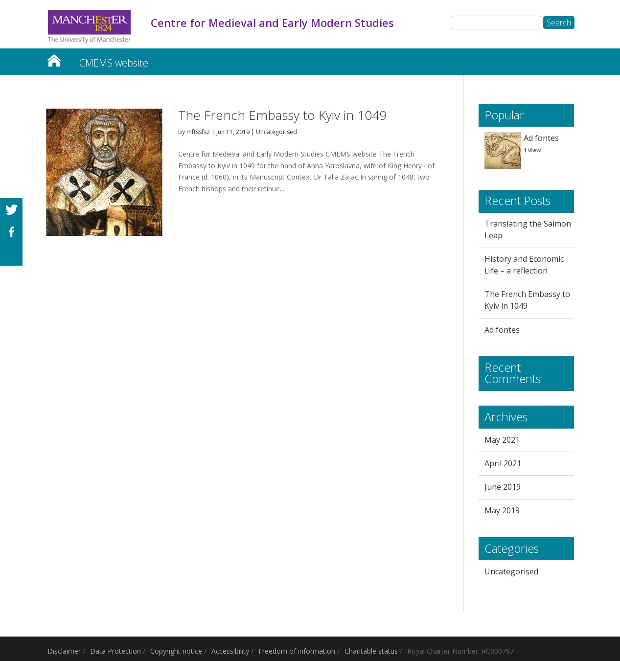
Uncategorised (276, 132)
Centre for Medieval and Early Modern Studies (54, 58)
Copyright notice (176, 651)
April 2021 (502, 463)
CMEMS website (113, 62)
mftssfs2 (198, 132)
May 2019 (502, 510)
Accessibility (230, 651)
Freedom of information (296, 651)
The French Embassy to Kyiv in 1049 (282, 115)
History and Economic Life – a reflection (524, 264)
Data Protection (115, 651)
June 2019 (502, 486)
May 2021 (502, 439)
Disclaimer (64, 651)
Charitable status (371, 651)
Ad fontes (541, 138)
